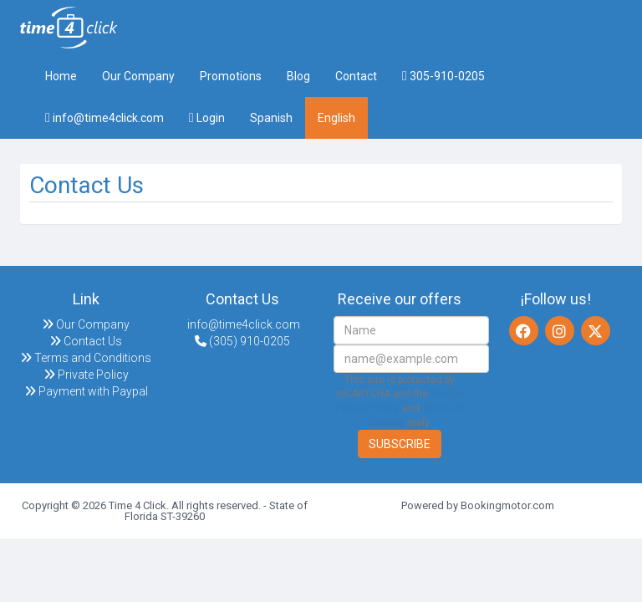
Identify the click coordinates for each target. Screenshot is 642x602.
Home (61, 76)
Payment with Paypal (86, 391)
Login (207, 118)
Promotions (231, 76)
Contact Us (85, 341)
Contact (356, 76)
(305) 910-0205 (242, 341)
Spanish (271, 118)
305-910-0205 (443, 76)
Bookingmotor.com (507, 505)
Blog (298, 76)
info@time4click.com (104, 118)
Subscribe (400, 444)
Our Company (138, 76)
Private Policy (86, 374)
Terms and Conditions (85, 358)
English (336, 118)
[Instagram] (559, 330)
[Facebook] (523, 330)
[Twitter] (595, 330)
